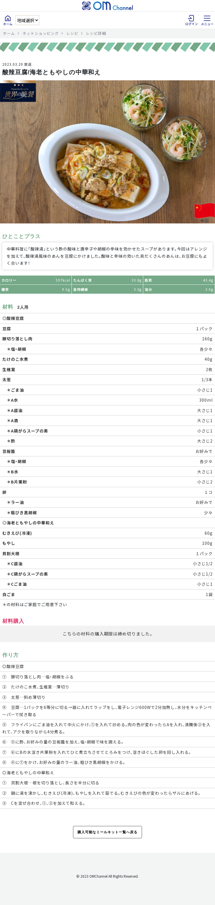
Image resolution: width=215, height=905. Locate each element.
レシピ (72, 33)
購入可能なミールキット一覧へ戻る (107, 832)
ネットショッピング (40, 33)
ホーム (9, 33)
